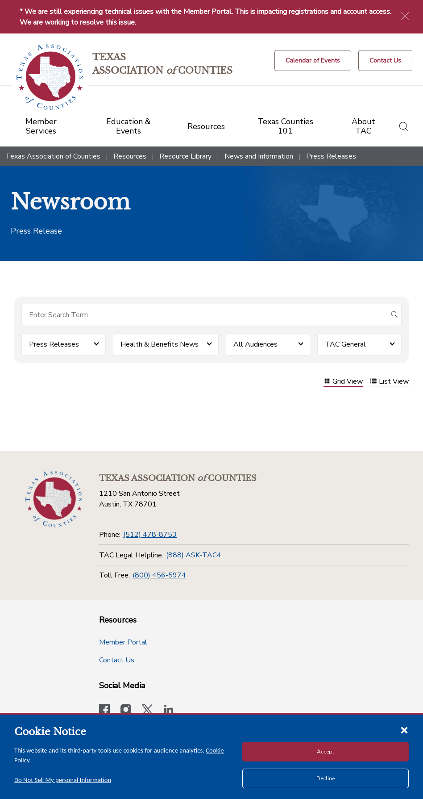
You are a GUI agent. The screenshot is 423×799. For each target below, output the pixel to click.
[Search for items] (204, 314)
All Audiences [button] (255, 344)
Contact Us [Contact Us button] (116, 660)
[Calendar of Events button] (312, 60)
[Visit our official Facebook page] (104, 711)
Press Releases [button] (54, 344)
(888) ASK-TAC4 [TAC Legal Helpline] (193, 555)
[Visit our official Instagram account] (125, 711)
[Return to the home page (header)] (50, 77)
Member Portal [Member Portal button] (123, 642)
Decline (325, 778)
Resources (129, 156)
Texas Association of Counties (52, 156)
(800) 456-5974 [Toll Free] (159, 575)
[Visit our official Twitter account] (147, 711)
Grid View (343, 382)
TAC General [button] (345, 344)
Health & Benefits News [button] (159, 344)
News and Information (258, 156)
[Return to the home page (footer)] (53, 499)
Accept (325, 751)
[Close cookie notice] (404, 729)
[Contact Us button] (385, 60)
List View (389, 382)
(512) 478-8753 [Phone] (150, 535)
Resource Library (185, 156)
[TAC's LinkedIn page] (168, 711)
